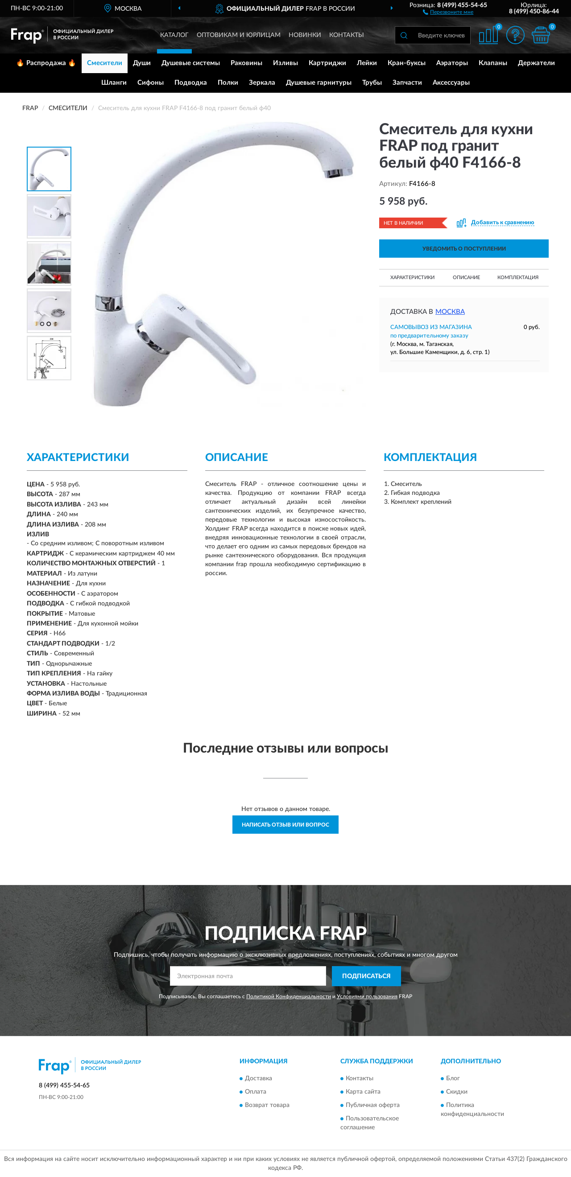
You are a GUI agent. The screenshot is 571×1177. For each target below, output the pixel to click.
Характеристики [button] (412, 277)
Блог (453, 1079)
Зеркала (262, 82)
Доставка (258, 1079)
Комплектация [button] (517, 277)
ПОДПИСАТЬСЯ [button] (366, 976)
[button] (448, 11)
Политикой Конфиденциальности (288, 996)
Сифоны (150, 82)
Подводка (190, 82)
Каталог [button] (174, 35)
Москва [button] (450, 312)
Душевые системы (190, 63)
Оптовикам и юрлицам (239, 35)
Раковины (246, 63)
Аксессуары (451, 82)
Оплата (255, 1092)
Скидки (457, 1092)
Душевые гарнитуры (319, 82)
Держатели (536, 63)
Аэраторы (452, 63)
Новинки (305, 35)
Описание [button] (466, 277)
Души (142, 63)
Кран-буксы (407, 63)
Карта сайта (363, 1092)
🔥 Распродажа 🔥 (46, 63)
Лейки (367, 63)
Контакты (346, 35)
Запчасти (407, 82)
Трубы (372, 82)
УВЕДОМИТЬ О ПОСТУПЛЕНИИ (464, 248)
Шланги (114, 82)
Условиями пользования (367, 996)
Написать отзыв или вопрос (285, 824)
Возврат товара (267, 1106)
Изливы (285, 63)
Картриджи (327, 63)
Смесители (104, 63)
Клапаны (493, 63)
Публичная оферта (373, 1106)
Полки (228, 82)
